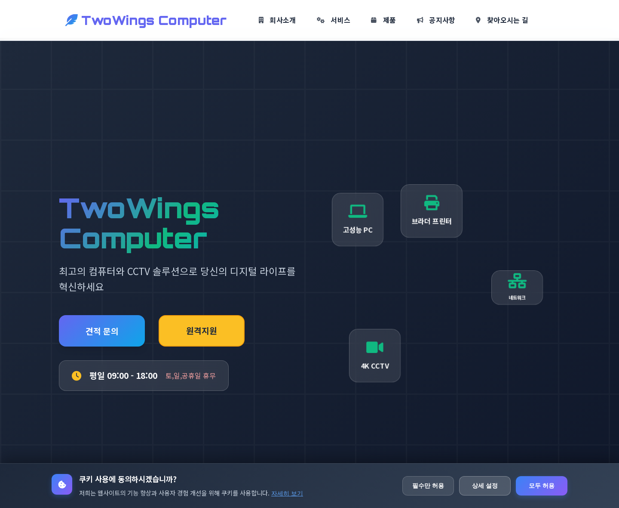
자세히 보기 (287, 493)
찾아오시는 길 (502, 20)
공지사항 (436, 20)
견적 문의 (102, 331)
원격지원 (201, 331)
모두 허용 (542, 485)
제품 (383, 20)
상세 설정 (485, 485)
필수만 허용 (428, 485)
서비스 (334, 20)
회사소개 (277, 20)
